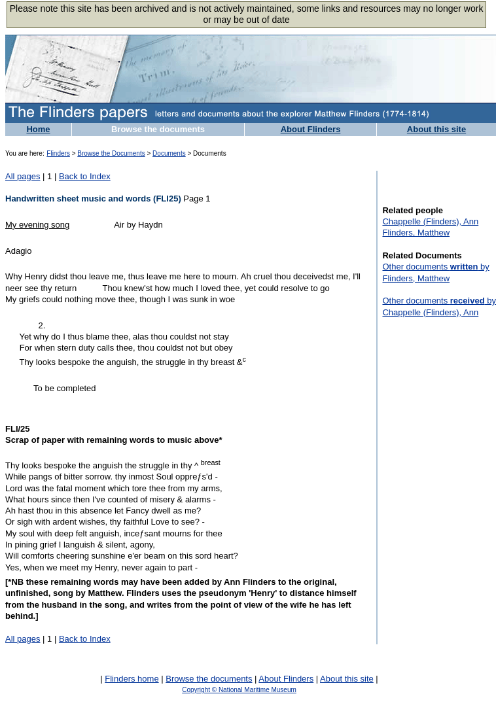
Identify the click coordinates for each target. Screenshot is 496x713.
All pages (22, 176)
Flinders (58, 153)
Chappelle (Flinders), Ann (430, 221)
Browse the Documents (111, 153)
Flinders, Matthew (416, 232)
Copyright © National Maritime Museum (239, 689)
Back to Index (85, 176)
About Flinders (311, 129)
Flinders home (131, 679)
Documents (169, 153)
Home (38, 129)
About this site (436, 129)
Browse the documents (158, 129)
